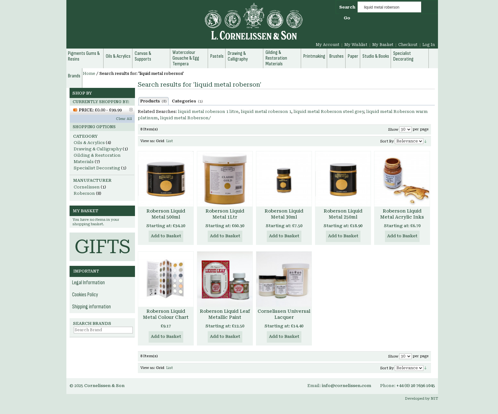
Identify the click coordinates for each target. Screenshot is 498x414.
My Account (328, 45)
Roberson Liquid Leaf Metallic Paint (225, 314)
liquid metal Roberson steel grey (328, 111)
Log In (428, 45)
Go (347, 18)
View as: (147, 141)
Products (153, 101)
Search (347, 7)
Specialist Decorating (97, 168)
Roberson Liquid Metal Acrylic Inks (402, 214)
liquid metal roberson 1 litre (208, 111)
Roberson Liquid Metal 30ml (284, 214)
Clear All (124, 119)
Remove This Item (131, 109)
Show (393, 130)
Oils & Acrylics (89, 142)
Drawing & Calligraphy (98, 149)
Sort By (387, 141)
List (169, 141)
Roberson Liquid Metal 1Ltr (224, 214)
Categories (187, 101)
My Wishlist (355, 45)
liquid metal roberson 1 (266, 111)
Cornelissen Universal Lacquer (284, 314)
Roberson (84, 193)
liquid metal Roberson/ (185, 117)
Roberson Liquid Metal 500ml (165, 214)
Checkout (408, 45)
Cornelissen (87, 187)
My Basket (383, 45)
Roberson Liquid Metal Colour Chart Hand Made (166, 317)
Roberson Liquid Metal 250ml (343, 214)
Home (89, 73)
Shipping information (91, 307)
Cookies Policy (85, 295)
